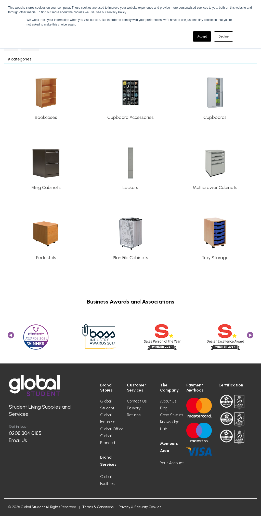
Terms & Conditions (97, 507)
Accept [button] (202, 36)
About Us (168, 401)
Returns (133, 414)
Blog (163, 408)
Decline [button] (223, 36)
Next (250, 337)
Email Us (18, 440)
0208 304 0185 (25, 433)
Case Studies (171, 414)
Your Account (172, 462)
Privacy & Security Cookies (140, 507)
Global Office (111, 428)
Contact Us (137, 401)
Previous (11, 337)
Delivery (134, 408)
